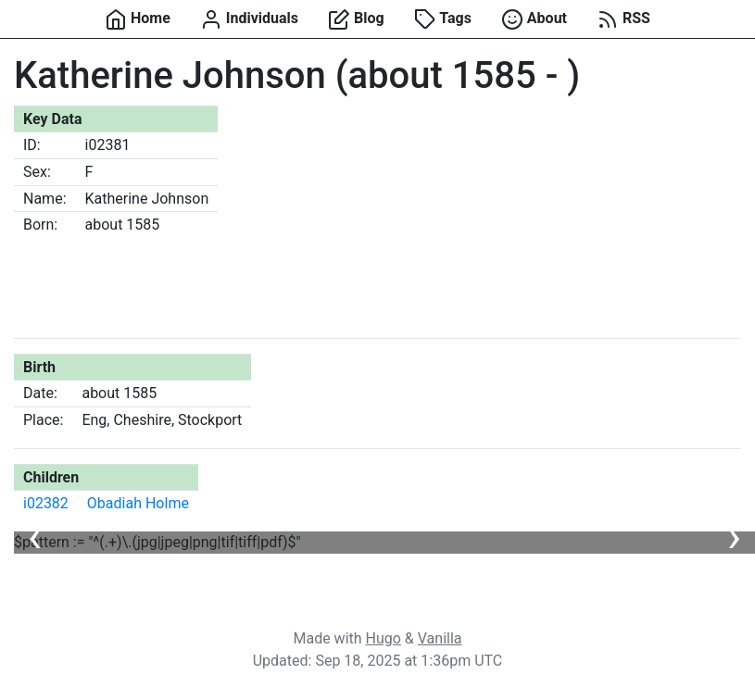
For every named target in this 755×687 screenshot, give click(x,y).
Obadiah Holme (138, 503)
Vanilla (440, 638)
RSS (623, 19)
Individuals (249, 19)
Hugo (383, 638)
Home (137, 19)
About (534, 19)
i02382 (46, 503)
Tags (443, 19)
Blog (356, 19)
